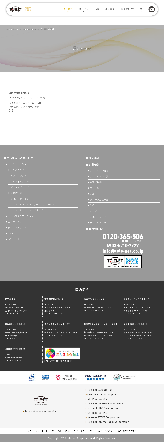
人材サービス (15, 221)
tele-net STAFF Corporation (103, 417)
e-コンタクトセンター (22, 198)
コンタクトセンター (18, 164)
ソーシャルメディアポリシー (103, 431)
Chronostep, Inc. (97, 412)
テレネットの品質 (99, 176)
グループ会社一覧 (99, 199)
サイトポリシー (81, 431)
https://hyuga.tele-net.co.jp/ (62, 359)
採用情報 (127, 9)
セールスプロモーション (21, 216)
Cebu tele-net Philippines (102, 394)
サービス (83, 9)
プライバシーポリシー (62, 431)
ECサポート (14, 239)
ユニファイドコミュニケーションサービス (32, 204)
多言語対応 (16, 193)
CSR (92, 205)
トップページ (12, 29)
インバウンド (17, 169)
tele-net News (29, 29)
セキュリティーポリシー (39, 431)
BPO (10, 233)
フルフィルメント (19, 181)
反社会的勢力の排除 (127, 431)
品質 (97, 9)
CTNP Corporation (98, 398)
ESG (94, 211)
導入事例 (110, 9)
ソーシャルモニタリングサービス (27, 210)
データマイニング (19, 187)
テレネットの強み (99, 170)
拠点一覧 (94, 188)
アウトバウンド (18, 175)
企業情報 (68, 9)
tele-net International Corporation (108, 421)
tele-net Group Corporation (41, 410)
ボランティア (99, 216)
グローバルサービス (18, 227)
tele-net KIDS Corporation (103, 408)
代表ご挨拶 (96, 182)
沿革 (92, 193)
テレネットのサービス (20, 158)
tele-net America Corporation (105, 403)
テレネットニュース (100, 222)
